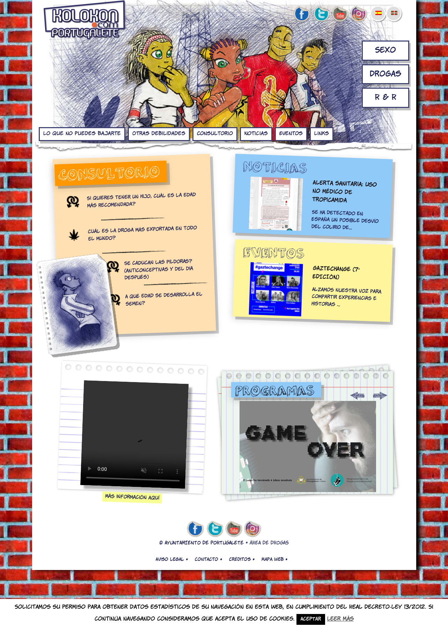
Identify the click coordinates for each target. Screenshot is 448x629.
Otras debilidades (158, 133)
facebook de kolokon (301, 14)
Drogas (385, 74)
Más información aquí (132, 497)
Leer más (340, 619)
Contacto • (208, 559)
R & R (385, 97)
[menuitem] (378, 8)
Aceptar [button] (311, 619)
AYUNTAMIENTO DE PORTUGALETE (204, 543)
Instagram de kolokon (359, 14)
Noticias (256, 133)
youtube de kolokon (339, 14)
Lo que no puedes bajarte (82, 133)
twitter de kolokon (321, 14)
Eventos (291, 133)
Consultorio (215, 133)
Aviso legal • (172, 559)
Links (321, 133)
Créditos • (242, 559)
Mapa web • (274, 559)
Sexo (385, 50)
